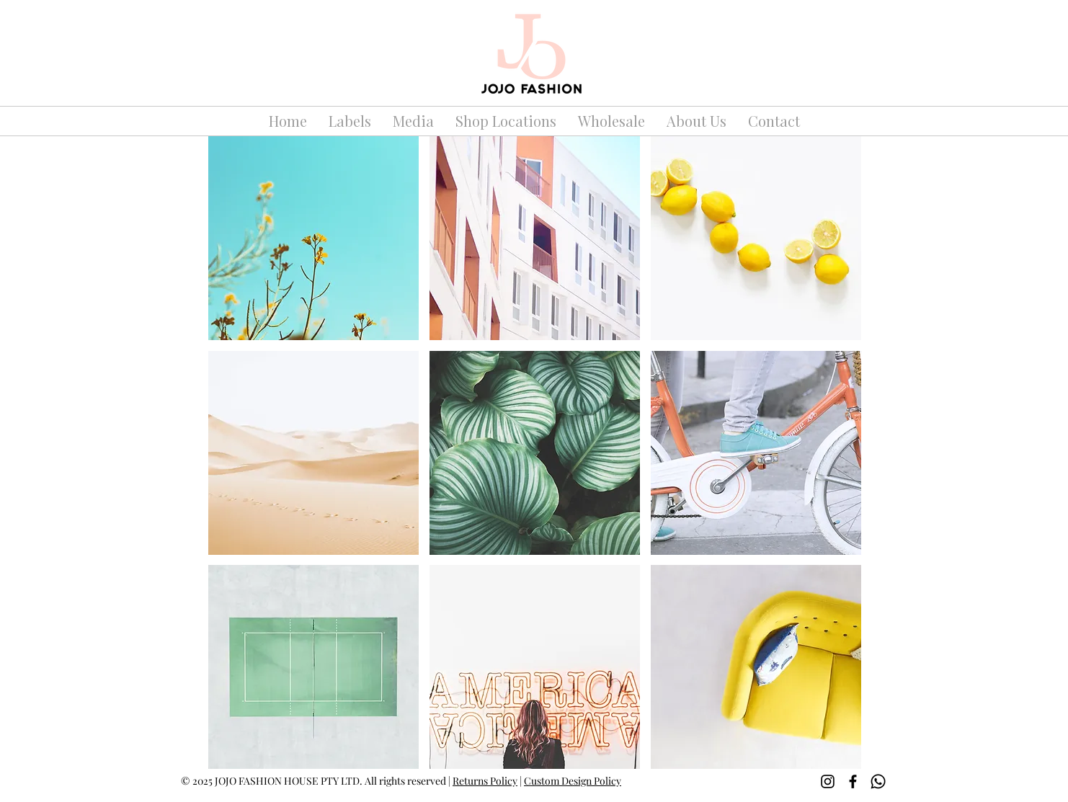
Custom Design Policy (572, 781)
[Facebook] (853, 781)
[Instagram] (828, 781)
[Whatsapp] (878, 781)
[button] (313, 238)
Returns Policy (485, 781)
